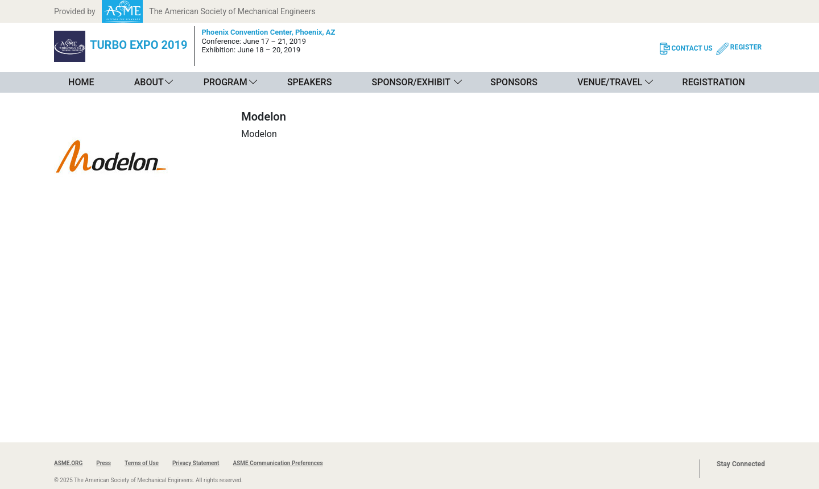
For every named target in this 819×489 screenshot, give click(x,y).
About (149, 82)
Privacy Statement (196, 463)
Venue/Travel (609, 82)
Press (103, 463)
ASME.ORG (68, 463)
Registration (713, 82)
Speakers (309, 82)
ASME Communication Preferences (277, 463)
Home (81, 82)
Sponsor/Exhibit (411, 82)
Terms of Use (142, 463)
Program (225, 82)
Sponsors (513, 82)
